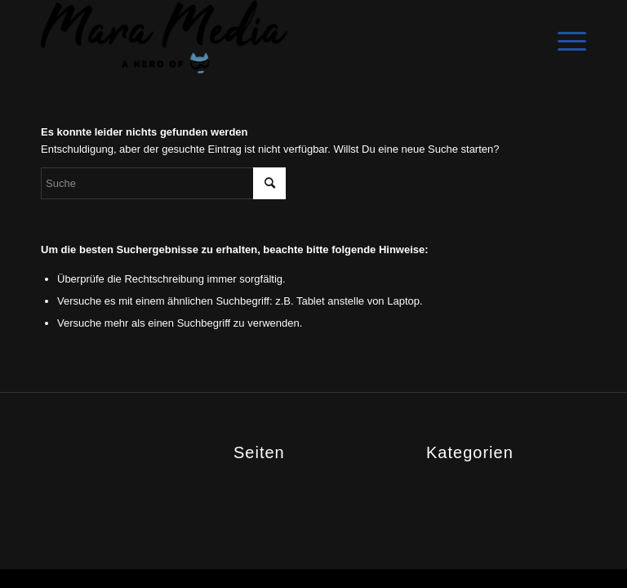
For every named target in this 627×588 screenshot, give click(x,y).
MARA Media (264, 512)
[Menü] (563, 37)
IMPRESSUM (265, 494)
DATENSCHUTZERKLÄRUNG (305, 476)
